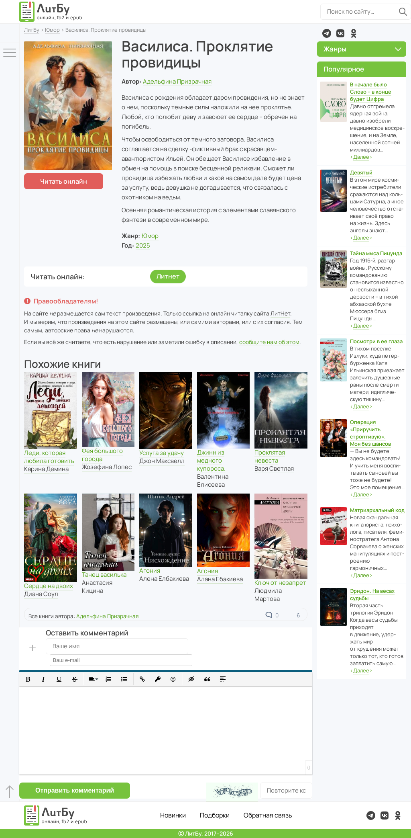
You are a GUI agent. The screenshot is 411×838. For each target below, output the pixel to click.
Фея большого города (102, 455)
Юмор (52, 29)
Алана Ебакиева (220, 579)
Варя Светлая (274, 468)
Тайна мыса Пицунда (376, 253)
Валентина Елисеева (212, 480)
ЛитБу (31, 29)
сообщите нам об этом (269, 342)
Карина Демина (46, 469)
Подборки (215, 815)
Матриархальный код (377, 510)
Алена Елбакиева (164, 578)
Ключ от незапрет (280, 582)
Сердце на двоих (48, 586)
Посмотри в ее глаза (376, 341)
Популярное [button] (344, 69)
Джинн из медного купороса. (211, 460)
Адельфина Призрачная (177, 81)
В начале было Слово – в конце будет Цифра (370, 91)
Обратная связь (268, 815)
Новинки (173, 815)
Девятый (361, 172)
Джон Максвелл (162, 461)
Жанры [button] (362, 48)
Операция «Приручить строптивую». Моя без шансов (370, 432)
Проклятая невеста (269, 456)
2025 (143, 245)
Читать (63, 181)
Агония (149, 570)
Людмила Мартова (268, 594)
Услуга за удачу (161, 453)
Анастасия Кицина (97, 586)
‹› (361, 157)
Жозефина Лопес (107, 467)
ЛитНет (280, 313)
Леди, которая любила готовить (49, 457)
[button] (28, 679)
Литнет (168, 276)
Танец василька (104, 574)
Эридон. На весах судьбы (372, 594)
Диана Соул (41, 594)
